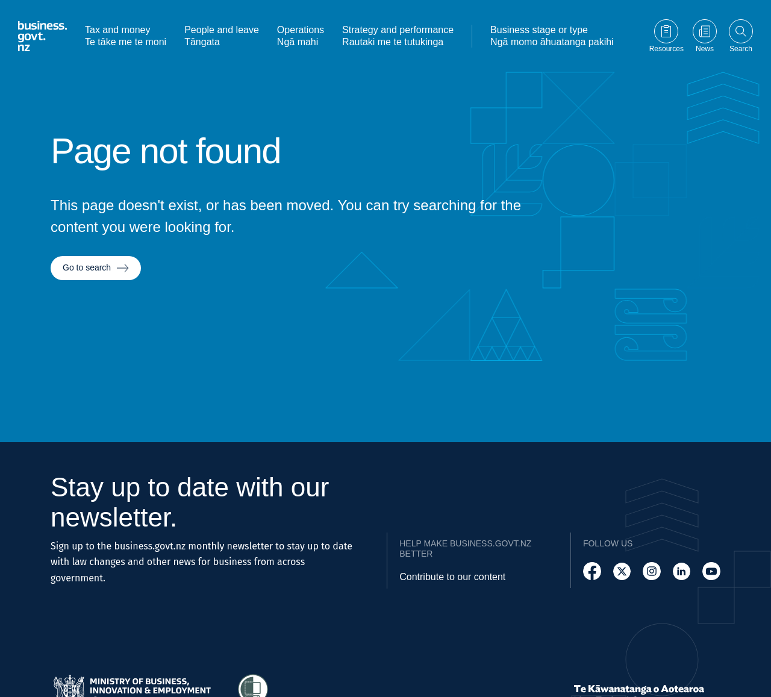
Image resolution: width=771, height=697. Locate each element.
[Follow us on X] (622, 571)
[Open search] (741, 35)
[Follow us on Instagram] (652, 571)
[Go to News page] (705, 35)
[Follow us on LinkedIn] (682, 571)
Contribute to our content (452, 577)
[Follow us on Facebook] (592, 571)
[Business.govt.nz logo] (42, 36)
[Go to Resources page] (666, 35)
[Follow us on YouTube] (711, 571)
